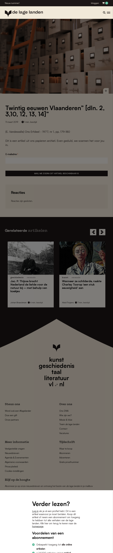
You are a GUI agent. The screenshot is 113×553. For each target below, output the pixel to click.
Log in (35, 511)
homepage (37, 526)
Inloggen (95, 3)
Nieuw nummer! (12, 3)
